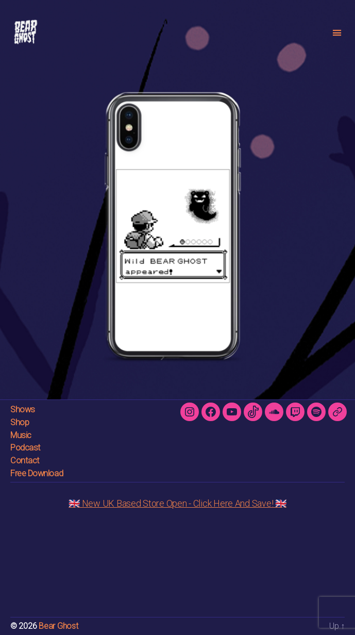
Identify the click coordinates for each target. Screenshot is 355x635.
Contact (25, 460)
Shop (19, 422)
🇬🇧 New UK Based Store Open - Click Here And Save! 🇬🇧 (177, 503)
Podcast (25, 448)
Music (20, 435)
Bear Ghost (58, 626)
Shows (22, 409)
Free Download (36, 473)
